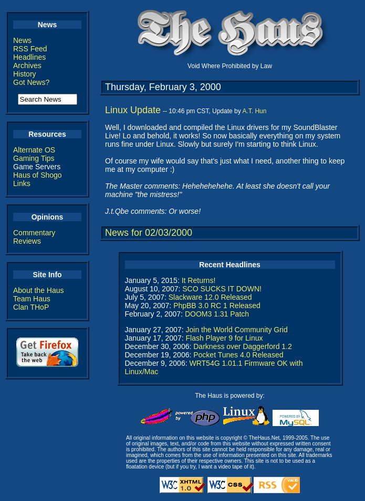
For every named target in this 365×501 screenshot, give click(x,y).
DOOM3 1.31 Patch (217, 314)
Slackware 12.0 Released (210, 297)
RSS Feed (30, 49)
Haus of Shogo (37, 175)
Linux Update (133, 110)
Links (21, 183)
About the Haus (38, 290)
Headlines (29, 57)
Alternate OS (34, 150)
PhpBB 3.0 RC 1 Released (216, 305)
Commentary (34, 232)
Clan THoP (31, 307)
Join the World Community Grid (236, 329)
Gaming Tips (34, 158)
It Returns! (199, 280)
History (24, 74)
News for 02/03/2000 (148, 232)
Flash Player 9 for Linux (224, 338)
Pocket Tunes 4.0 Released (238, 355)
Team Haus (31, 299)
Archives (27, 65)
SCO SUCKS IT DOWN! (222, 289)
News (22, 40)
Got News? (31, 82)
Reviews (27, 241)
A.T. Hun (254, 111)
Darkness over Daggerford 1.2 (242, 346)
